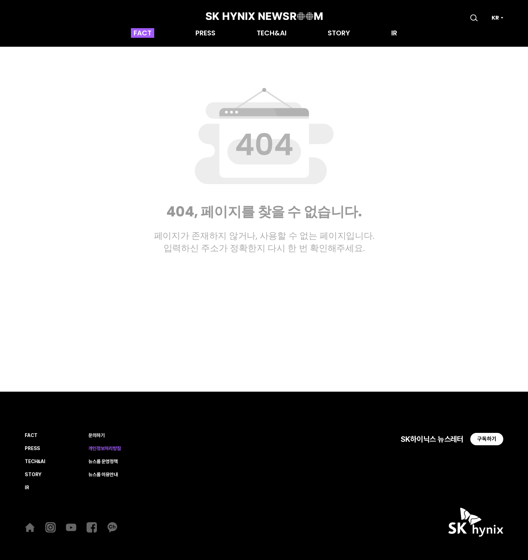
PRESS (205, 34)
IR (394, 34)
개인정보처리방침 (104, 448)
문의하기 (96, 435)
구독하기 (486, 439)
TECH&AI (272, 34)
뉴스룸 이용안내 (103, 474)
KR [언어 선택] (495, 18)
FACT (142, 34)
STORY (339, 34)
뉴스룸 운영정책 (103, 461)
